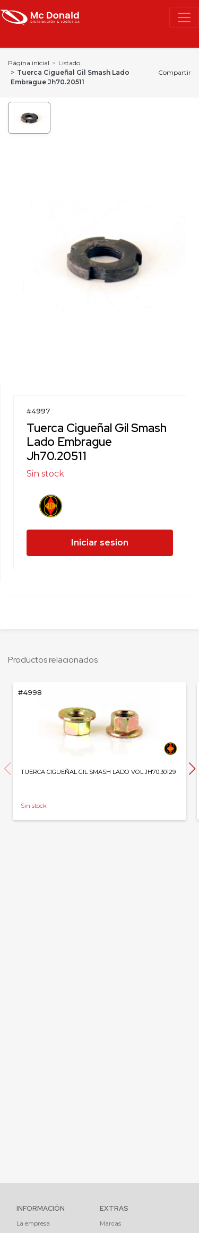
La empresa (33, 1223)
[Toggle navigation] (184, 17)
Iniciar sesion (99, 543)
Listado (69, 63)
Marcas (110, 1223)
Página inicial (28, 63)
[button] (192, 768)
